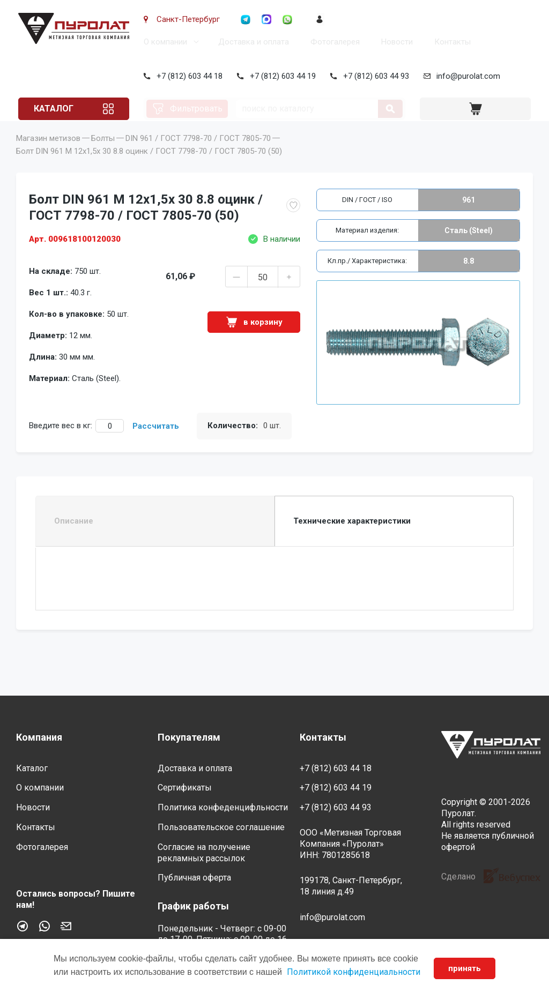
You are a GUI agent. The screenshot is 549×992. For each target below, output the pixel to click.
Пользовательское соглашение (221, 827)
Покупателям (189, 737)
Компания (39, 737)
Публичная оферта (194, 878)
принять (464, 968)
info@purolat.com (466, 76)
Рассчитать (155, 441)
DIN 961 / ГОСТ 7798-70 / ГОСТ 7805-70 (198, 153)
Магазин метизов (48, 153)
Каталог (56, 108)
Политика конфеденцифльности (223, 808)
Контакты (450, 42)
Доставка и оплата (251, 42)
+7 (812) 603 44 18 (187, 76)
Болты (103, 153)
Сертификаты (185, 788)
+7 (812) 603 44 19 (281, 76)
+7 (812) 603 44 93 (374, 76)
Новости (395, 42)
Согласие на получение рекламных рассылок (204, 852)
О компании (163, 42)
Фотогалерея (333, 42)
